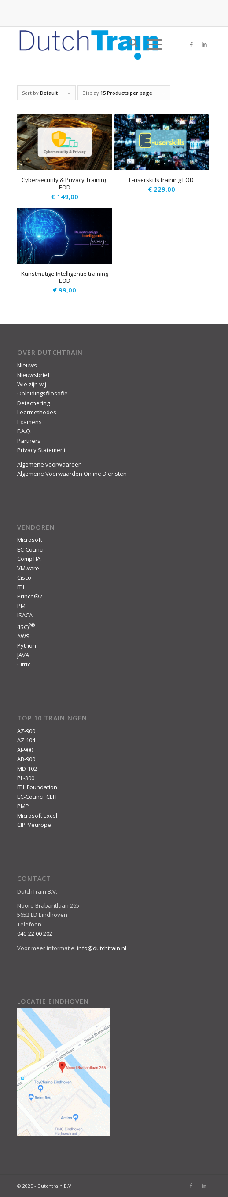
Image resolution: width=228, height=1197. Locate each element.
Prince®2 (29, 596)
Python (26, 645)
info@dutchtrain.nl (101, 948)
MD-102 (27, 769)
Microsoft (29, 540)
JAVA (23, 655)
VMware (28, 568)
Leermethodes (36, 412)
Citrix (23, 664)
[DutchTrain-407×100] (94, 44)
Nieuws (27, 365)
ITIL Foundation (37, 787)
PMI (22, 605)
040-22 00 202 (34, 933)
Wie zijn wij (31, 384)
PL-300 (25, 778)
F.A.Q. (24, 431)
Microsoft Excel (37, 815)
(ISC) (26, 627)
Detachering (33, 403)
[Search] (129, 44)
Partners (28, 441)
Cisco (24, 577)
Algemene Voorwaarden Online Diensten (72, 473)
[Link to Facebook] (191, 44)
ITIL (21, 587)
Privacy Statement (41, 450)
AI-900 (25, 750)
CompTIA (28, 559)
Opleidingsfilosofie (42, 393)
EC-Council (31, 549)
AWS (23, 636)
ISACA (25, 615)
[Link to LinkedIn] (204, 44)
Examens (29, 422)
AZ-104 (26, 740)
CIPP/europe (34, 825)
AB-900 (26, 759)
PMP (23, 806)
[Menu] (150, 44)
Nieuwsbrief (33, 375)
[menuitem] (129, 44)
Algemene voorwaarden (49, 464)
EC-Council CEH (37, 797)
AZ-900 (26, 731)
